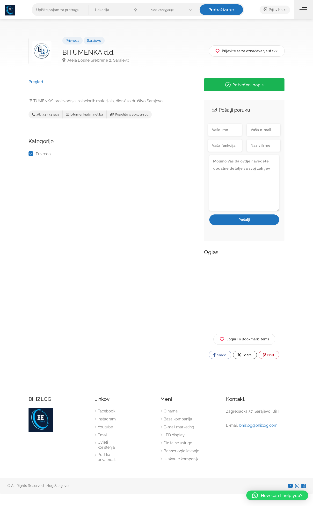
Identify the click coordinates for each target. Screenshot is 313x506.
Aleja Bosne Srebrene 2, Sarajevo (95, 60)
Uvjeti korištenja (106, 445)
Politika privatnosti (107, 457)
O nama (171, 411)
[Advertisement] (244, 294)
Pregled (36, 82)
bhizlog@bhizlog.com (258, 425)
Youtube (105, 427)
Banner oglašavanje (181, 451)
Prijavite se (274, 9)
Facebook (106, 411)
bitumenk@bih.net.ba (84, 114)
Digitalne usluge (178, 443)
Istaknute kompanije (181, 459)
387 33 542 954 (45, 114)
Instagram (107, 419)
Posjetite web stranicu (129, 114)
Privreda (72, 41)
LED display (174, 435)
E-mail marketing (179, 427)
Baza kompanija (178, 419)
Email (103, 435)
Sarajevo (94, 41)
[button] (171, 10)
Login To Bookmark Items (244, 338)
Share (219, 355)
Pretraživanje (221, 9)
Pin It (268, 355)
